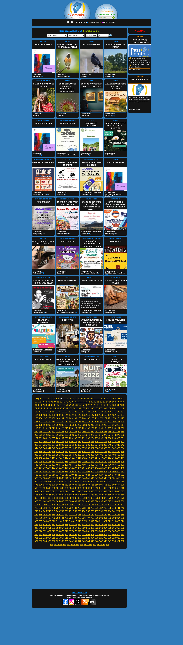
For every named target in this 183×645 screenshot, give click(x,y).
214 (109, 425)
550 (109, 478)
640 (45, 494)
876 (66, 531)
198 (40, 425)
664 (58, 498)
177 (40, 421)
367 (45, 451)
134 (36, 415)
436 (71, 461)
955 (60, 544)
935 (49, 541)
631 (97, 491)
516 (53, 475)
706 (58, 504)
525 (92, 475)
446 (114, 461)
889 (122, 531)
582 (66, 485)
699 (118, 501)
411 (53, 458)
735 (92, 508)
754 (84, 511)
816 (79, 521)
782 (114, 514)
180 (53, 421)
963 (94, 544)
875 (62, 531)
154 (122, 415)
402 (105, 455)
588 (92, 485)
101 (75, 408)
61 (39, 405)
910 (122, 534)
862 (97, 528)
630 (92, 491)
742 (122, 508)
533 (36, 478)
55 (110, 402)
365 (36, 451)
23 (100, 398)
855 (66, 528)
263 (49, 435)
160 (58, 418)
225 (66, 428)
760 (109, 511)
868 (122, 528)
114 (40, 411)
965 (103, 544)
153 (118, 415)
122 (75, 411)
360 (105, 448)
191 (101, 421)
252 (92, 431)
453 (53, 465)
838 (84, 524)
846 (118, 524)
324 (40, 445)
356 (88, 448)
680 (36, 501)
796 (84, 518)
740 (114, 508)
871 (45, 531)
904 (97, 534)
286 (58, 438)
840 (92, 524)
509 (114, 471)
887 (114, 531)
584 (75, 485)
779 (101, 514)
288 (66, 438)
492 (40, 471)
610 (97, 488)
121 (71, 411)
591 (105, 485)
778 (97, 514)
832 (58, 524)
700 (122, 501)
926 (101, 538)
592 (109, 485)
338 (101, 445)
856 (71, 528)
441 (92, 461)
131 (114, 411)
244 (58, 431)
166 (84, 418)
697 (109, 501)
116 (49, 411)
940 (71, 541)
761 (114, 511)
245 (62, 431)
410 (49, 458)
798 (92, 518)
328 (58, 445)
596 (36, 488)
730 (71, 508)
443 (101, 461)
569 (101, 481)
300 (118, 438)
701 (36, 504)
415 (71, 458)
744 (40, 511)
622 (58, 491)
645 (66, 494)
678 (118, 498)
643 (58, 494)
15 (76, 398)
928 (109, 538)
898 (71, 534)
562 (71, 481)
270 (79, 435)
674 (101, 498)
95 (54, 408)
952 (122, 541)
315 (92, 441)
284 (49, 438)
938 (62, 541)
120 (66, 411)
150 (105, 415)
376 (84, 451)
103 (83, 408)
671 (88, 498)
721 (122, 504)
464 (101, 465)
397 (84, 455)
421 (97, 458)
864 (105, 528)
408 (40, 458)
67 (58, 405)
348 (53, 448)
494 (49, 471)
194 (114, 421)
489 (118, 468)
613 (109, 488)
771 (66, 514)
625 (71, 491)
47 (85, 402)
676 (109, 498)
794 (75, 518)
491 (36, 471)
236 (114, 428)
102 (79, 408)
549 (105, 478)
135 (40, 415)
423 (105, 458)
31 (36, 402)
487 (109, 468)
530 (114, 475)
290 (75, 438)
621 (53, 491)
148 (97, 415)
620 (49, 491)
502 (84, 471)
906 (105, 534)
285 (53, 438)
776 (88, 514)
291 (79, 438)
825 (118, 521)
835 (71, 524)
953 (51, 544)
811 (58, 521)
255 (105, 431)
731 (75, 508)
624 (66, 491)
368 (49, 451)
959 (77, 544)
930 (118, 538)
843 (105, 524)
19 (88, 398)
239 (36, 431)
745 (45, 511)
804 (118, 518)
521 (75, 475)
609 (92, 488)
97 (60, 408)
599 (49, 488)
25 (106, 398)
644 (62, 494)
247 (71, 431)
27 (113, 398)
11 (63, 398)
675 (105, 498)
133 (122, 411)
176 (36, 421)
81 (101, 405)
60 (36, 405)
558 (53, 481)
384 (118, 451)
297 (105, 438)
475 (58, 468)
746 (49, 511)
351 (66, 448)
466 (109, 465)
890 (36, 534)
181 (58, 421)
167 (88, 418)
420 (92, 458)
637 (122, 491)
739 (109, 508)
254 (101, 431)
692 (88, 501)
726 (53, 508)
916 (58, 538)
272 (88, 435)
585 (79, 485)
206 (75, 425)
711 (79, 504)
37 (55, 402)
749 (62, 511)
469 (122, 465)
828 (40, 524)
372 (66, 451)
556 (45, 481)
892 (45, 534)
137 (49, 415)
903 (92, 534)
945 (92, 541)
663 (53, 498)
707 (62, 504)
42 (70, 402)
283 (45, 438)
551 (114, 478)
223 (58, 428)
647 (75, 494)
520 (71, 475)
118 (58, 411)
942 (79, 541)
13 (70, 398)
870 (40, 531)
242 (49, 431)
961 (86, 544)
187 (84, 421)
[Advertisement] (91, 569)
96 (57, 408)
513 (40, 475)
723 (40, 508)
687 (66, 501)
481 (84, 468)
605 (75, 488)
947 (101, 541)
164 (75, 418)
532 (122, 475)
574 (122, 481)
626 (75, 491)
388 (45, 455)
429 (40, 461)
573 (118, 481)
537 (53, 478)
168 (92, 418)
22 (97, 398)
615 (118, 488)
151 (109, 415)
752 (75, 511)
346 (45, 448)
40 (64, 402)
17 (82, 398)
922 (84, 538)
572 (114, 481)
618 (40, 491)
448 (122, 461)
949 (109, 541)
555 (40, 481)
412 (58, 458)
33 (42, 402)
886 (109, 531)
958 (73, 544)
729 (66, 508)
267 (66, 435)
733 (84, 508)
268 (71, 435)
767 (49, 514)
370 (58, 451)
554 (36, 481)
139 (58, 415)
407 (36, 458)
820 (97, 521)
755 (88, 511)
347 (49, 448)
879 (79, 531)
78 (92, 405)
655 (109, 494)
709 (71, 504)
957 (68, 544)
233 (101, 428)
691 (84, 501)
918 (66, 538)
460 (84, 465)
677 (114, 498)
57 (116, 402)
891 (40, 534)
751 (71, 511)
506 (101, 471)
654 (105, 494)
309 (66, 441)
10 (60, 398)
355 (84, 448)
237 (118, 428)
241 (45, 431)
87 (119, 405)
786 (40, 518)
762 (118, 511)
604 (71, 488)
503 (88, 471)
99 (67, 408)
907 (109, 534)
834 (66, 524)
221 (49, 428)
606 (79, 488)
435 (66, 461)
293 (88, 438)
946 (97, 541)
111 (118, 408)
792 (66, 518)
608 (88, 488)
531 (118, 475)
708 (66, 504)
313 (84, 441)
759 (105, 511)
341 (114, 445)
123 (79, 411)
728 (62, 508)
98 (63, 408)
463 (97, 465)
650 (88, 494)
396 (79, 455)
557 (49, 481)
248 (75, 431)
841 (97, 524)
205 (71, 425)
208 (84, 425)
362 (114, 448)
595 (122, 485)
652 (97, 494)
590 (101, 485)
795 (79, 518)
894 (53, 534)
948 (105, 541)
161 (62, 418)
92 (45, 408)
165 (79, 418)
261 (40, 435)
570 (105, 481)
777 (92, 514)
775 (84, 514)
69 (64, 405)
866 (114, 528)
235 (109, 428)
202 (58, 425)
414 (66, 458)
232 (97, 428)
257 (114, 431)
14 (73, 398)
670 (84, 498)
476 (62, 468)
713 (88, 504)
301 (122, 438)
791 (62, 518)
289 (71, 438)
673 (97, 498)
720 (118, 504)
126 (92, 411)
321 (118, 441)
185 (75, 421)
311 (75, 441)
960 (82, 544)
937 (58, 541)
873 (53, 531)
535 (45, 478)
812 (62, 521)
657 (118, 494)
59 (122, 402)
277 (109, 435)
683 (49, 501)
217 (122, 425)
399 (92, 455)
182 (62, 421)
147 (92, 415)
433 (58, 461)
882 (92, 531)
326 (49, 445)
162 (66, 418)
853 (58, 528)
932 (36, 541)
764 (36, 514)
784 (122, 514)
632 (101, 491)
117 (53, 411)
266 (62, 435)
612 (105, 488)
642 (53, 494)
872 (49, 531)
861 (92, 528)
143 (75, 415)
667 (71, 498)
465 (105, 465)
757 (97, 511)
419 (88, 458)
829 (45, 524)
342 (118, 445)
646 (71, 494)
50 (95, 402)
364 (122, 448)
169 (97, 418)
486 (105, 468)
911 (36, 538)
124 (84, 411)
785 (36, 518)
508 (109, 471)
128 (101, 411)
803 (114, 518)
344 (36, 448)
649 (84, 494)
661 (45, 498)
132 (118, 411)
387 (40, 455)
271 (84, 435)
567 (92, 481)
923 (88, 538)
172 (109, 418)
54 (107, 402)
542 (75, 478)
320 (114, 441)
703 (45, 504)
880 (84, 531)
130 (109, 411)
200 (49, 425)
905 (101, 534)
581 (62, 485)
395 (75, 455)
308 (62, 441)
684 (53, 501)
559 (58, 481)
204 (66, 425)
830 (49, 524)
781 (109, 514)
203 (62, 425)
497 (62, 471)
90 (39, 408)
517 (58, 475)
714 (92, 504)
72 (73, 405)
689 (75, 501)
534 (40, 478)
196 (122, 421)
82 (104, 405)
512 (36, 475)
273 (92, 435)
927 (105, 538)
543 (79, 478)
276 (105, 435)
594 (118, 485)
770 (62, 514)
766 (45, 514)
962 (90, 544)
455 (62, 465)
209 (88, 425)
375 (79, 451)
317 (101, 441)
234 (105, 428)
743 (36, 511)
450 (40, 465)
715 (97, 504)
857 (75, 528)
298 (109, 438)
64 (48, 405)
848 (36, 528)
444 (105, 461)
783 (118, 514)
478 (71, 468)
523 (84, 475)
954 (56, 544)
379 (97, 451)
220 (45, 428)
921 (79, 538)
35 (48, 402)
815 (75, 521)
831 (53, 524)
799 (97, 518)
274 (97, 435)
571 (109, 481)
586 (84, 485)
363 (118, 448)
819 (92, 521)
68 (61, 405)
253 (97, 431)
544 (84, 478)
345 (40, 448)
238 (122, 428)
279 (118, 435)
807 (40, 521)
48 (88, 402)
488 (114, 468)
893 (49, 534)
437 (75, 461)
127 (97, 411)
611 (101, 488)
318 (105, 441)
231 (92, 428)
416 (75, 458)
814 (71, 521)
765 (40, 514)
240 (40, 431)
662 (49, 498)
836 (75, 524)
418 (84, 458)
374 (75, 451)
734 (88, 508)
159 (53, 418)
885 (105, 531)
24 (103, 398)
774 (79, 514)
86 (116, 405)
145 (84, 415)
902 (88, 534)
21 (94, 398)
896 (62, 534)
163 (71, 418)
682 (45, 501)
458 (75, 465)
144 (79, 415)
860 (88, 528)
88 (122, 405)
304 (45, 441)
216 (118, 425)
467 (114, 465)
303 (40, 441)
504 (92, 471)
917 (62, 538)
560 (62, 481)
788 (49, 518)
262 (45, 435)
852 (53, 528)
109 (109, 408)
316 (97, 441)
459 (79, 465)
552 (118, 478)
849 (40, 528)
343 (122, 445)
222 (53, 428)
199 (45, 425)
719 (114, 504)
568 (97, 481)
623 (62, 491)
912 (40, 538)
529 (109, 475)
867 (118, 528)
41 (67, 402)
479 (75, 468)
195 (118, 421)
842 (101, 524)
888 (118, 531)
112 (122, 408)
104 (88, 408)
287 (62, 438)
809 (49, 521)
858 (79, 528)
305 (49, 441)
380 (101, 451)
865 (109, 528)
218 (36, 428)
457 (71, 465)
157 (45, 418)
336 (92, 445)
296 (101, 438)
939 (66, 541)
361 (109, 448)
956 (64, 544)
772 (71, 514)
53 (104, 402)
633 (105, 491)
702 (40, 504)
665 (62, 498)
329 (62, 445)
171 (105, 418)
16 (79, 398)
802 (109, 518)
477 (66, 468)
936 (53, 541)
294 (92, 438)
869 (36, 531)
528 (105, 475)
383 (114, 451)
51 (98, 402)
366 (40, 451)
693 (92, 501)
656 (114, 494)
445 (109, 461)
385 (122, 451)
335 (88, 445)
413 (62, 458)
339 (105, 445)
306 (53, 441)
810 (53, 521)
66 (55, 405)
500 (75, 471)
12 (66, 398)
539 (62, 478)
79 (95, 405)
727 (58, 508)
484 (97, 468)
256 (109, 431)
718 (109, 504)
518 (62, 475)
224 (62, 428)
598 (45, 488)
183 (66, 421)
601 (58, 488)
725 (49, 508)
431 (49, 461)
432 (53, 461)
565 (84, 481)
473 (49, 468)
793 (71, 518)
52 (101, 402)
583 (71, 485)
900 (79, 534)
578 (49, 485)
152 (114, 415)
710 (75, 504)
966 (107, 544)
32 (39, 402)
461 (88, 465)
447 (118, 461)
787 (45, 518)
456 (66, 465)
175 (122, 418)
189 (92, 421)
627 (79, 491)
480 (79, 468)
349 (58, 448)
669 (79, 498)
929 (114, 538)
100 (70, 408)
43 (73, 402)
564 (79, 481)
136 (45, 415)
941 (75, 541)
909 (118, 534)
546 (92, 478)
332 (75, 445)
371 (62, 451)
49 (92, 402)
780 (105, 514)
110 (113, 408)
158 (49, 418)
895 (58, 534)
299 (114, 438)
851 (49, 528)
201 (53, 425)
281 (36, 438)
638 (36, 494)
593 (114, 485)
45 (79, 402)
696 (105, 501)
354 (79, 448)
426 (118, 458)
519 (66, 475)
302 (36, 441)
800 (101, 518)
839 (88, 524)
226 (71, 428)
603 (66, 488)
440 (88, 461)
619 (45, 491)
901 (84, 534)
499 (71, 471)
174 (118, 418)
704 (49, 504)
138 (53, 415)
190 (97, 421)
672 (92, 498)
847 (122, 524)
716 (101, 504)
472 (45, 468)
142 (71, 415)
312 (79, 441)
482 (88, 468)
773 (75, 514)
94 (51, 408)
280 (122, 435)
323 (36, 445)
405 (118, 455)
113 (36, 411)
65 (52, 405)
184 (71, 421)
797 (88, 518)
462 (92, 465)
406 (122, 455)
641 (49, 494)
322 (122, 441)
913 (45, 538)
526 (97, 475)
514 (45, 475)
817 (84, 521)
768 (53, 514)
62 (42, 405)
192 (105, 421)
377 (88, 451)
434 (62, 461)
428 (36, 461)
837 (79, 524)
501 (79, 471)
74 (79, 405)
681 (40, 501)
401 (101, 455)
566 (88, 481)
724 (45, 508)
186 (79, 421)
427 (122, 458)
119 (62, 411)
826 (122, 521)
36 (52, 402)
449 (36, 465)
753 (79, 511)
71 (70, 405)
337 (97, 445)
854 (62, 528)
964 (99, 544)
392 (62, 455)
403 (109, 455)
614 (114, 488)
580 (58, 485)
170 (101, 418)
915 (53, 538)
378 (92, 451)
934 (45, 541)
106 (96, 408)
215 (114, 425)
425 (114, 458)
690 (79, 501)
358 (97, 448)
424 (109, 458)
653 (101, 494)
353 (75, 448)
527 (101, 475)
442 (97, 461)
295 (97, 438)
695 (101, 501)
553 (122, 478)
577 (45, 485)
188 (88, 421)
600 (53, 488)
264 (53, 435)
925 (97, 538)
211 (97, 425)
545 (88, 478)
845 (114, 524)
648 (79, 494)
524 (88, 475)
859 (84, 528)
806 (36, 521)
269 (75, 435)
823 (109, 521)
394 (71, 455)
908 (114, 534)
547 (97, 478)
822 (105, 521)
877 (71, 531)
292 (84, 438)
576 (40, 485)
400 (97, 455)
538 (58, 478)
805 (122, 518)
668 (75, 498)
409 (45, 458)
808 (45, 521)
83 (107, 405)
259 (122, 431)
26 (109, 398)
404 (114, 455)
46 (82, 402)
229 (84, 428)
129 (105, 411)
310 (71, 441)
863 (101, 528)
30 (122, 398)
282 (40, 438)
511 (122, 471)
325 (45, 445)
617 (36, 491)
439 (84, 461)
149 (101, 415)
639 (40, 494)
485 (101, 468)
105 (92, 408)
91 (42, 408)
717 (105, 504)
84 (110, 405)
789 (53, 518)
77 (88, 405)
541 (71, 478)
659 (36, 498)
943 (84, 541)
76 (85, 405)
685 (58, 501)
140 (62, 415)
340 (109, 445)
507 (105, 471)
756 (92, 511)
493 (45, 471)
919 (71, 538)
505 (97, 471)
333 (79, 445)
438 (79, 461)
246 (66, 431)
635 (114, 491)
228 (79, 428)
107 (101, 408)
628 (84, 491)
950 (114, 541)
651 (92, 494)
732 (79, 508)
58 (119, 402)
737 (101, 508)
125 (88, 411)
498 (66, 471)
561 (66, 481)
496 (58, 471)
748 (58, 511)
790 (58, 518)
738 (105, 508)
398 (88, 455)
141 (66, 415)
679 (122, 498)
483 (92, 468)
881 (88, 531)
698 (114, 501)
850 (45, 528)
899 (75, 534)
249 (79, 431)
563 (75, 481)
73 (76, 405)
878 (75, 531)
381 (105, 451)
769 (58, 514)
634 (109, 491)
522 (79, 475)
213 (105, 425)
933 (40, 541)
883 (97, 531)
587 (88, 485)
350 (62, 448)
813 (66, 521)
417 (79, 458)
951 (118, 541)
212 (101, 425)
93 (48, 408)
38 (58, 402)
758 (101, 511)
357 (92, 448)
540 (66, 478)
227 (75, 428)
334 (84, 445)
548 (101, 478)
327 (53, 445)
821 (101, 521)
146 (88, 415)
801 (105, 518)
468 (118, 465)
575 (36, 485)
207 (79, 425)
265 (58, 435)
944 (88, 541)
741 (118, 508)
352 (71, 448)
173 (114, 418)
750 (66, 511)
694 (97, 501)
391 (58, 455)
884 (101, 531)
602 (62, 488)
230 (88, 428)
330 (66, 445)
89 (36, 408)
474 (53, 468)
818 (88, 521)
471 (40, 468)
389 (49, 455)
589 (97, 485)
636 (118, 491)
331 (71, 445)
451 (45, 465)
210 (92, 425)
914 (49, 538)
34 (45, 402)
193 (109, 421)
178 (45, 421)
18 (85, 398)
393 (66, 455)
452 (49, 465)
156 (40, 418)
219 (40, 428)
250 (84, 431)
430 (45, 461)
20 (91, 398)
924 (92, 538)
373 (71, 451)
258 (118, 431)
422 (101, 458)
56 (113, 402)
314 (88, 441)
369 (53, 451)
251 (88, 431)
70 (67, 405)
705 (53, 504)
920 (75, 538)
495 (53, 471)
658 (122, 494)
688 (71, 501)
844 (109, 524)
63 (45, 405)
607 (84, 488)
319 (109, 441)
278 (114, 435)
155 (36, 418)
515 (49, 475)
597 (40, 488)
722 (36, 508)
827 (36, 524)
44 (76, 402)
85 (113, 405)
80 (98, 405)
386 (36, 455)
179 (49, 421)
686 (62, 501)
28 (116, 398)
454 (58, 465)
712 (84, 504)
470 (36, 468)
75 (82, 405)
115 (45, 411)
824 (114, 521)
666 (66, 498)
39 (61, 402)
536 (49, 478)
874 (58, 531)
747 (53, 511)
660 (40, 498)
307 (58, 441)
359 (101, 448)
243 (53, 431)
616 (122, 488)
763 (122, 511)
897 (66, 534)
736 (97, 508)
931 (122, 538)
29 (119, 398)
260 (36, 435)
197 (36, 425)
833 (62, 524)
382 (109, 451)
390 (53, 455)
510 (118, 471)
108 (105, 408)
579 (53, 485)
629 (88, 491)
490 (122, 468)
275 (101, 435)
